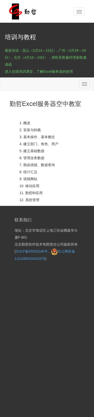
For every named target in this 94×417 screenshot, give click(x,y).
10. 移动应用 (29, 186)
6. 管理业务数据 (32, 158)
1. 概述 (25, 123)
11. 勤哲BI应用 (31, 193)
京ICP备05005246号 (32, 251)
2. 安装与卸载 (30, 130)
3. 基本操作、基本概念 (37, 137)
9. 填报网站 (29, 179)
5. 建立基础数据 (32, 151)
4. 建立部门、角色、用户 (39, 144)
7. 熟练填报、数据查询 (37, 165)
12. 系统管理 (29, 200)
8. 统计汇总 (29, 172)
